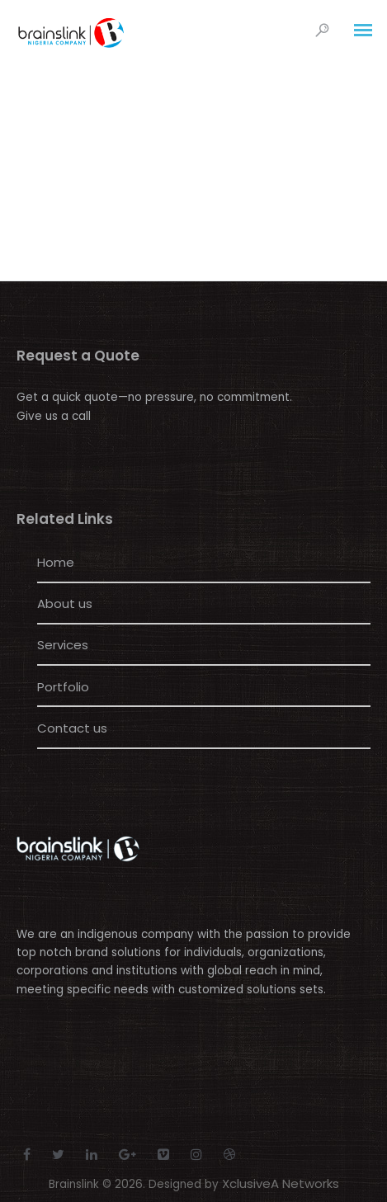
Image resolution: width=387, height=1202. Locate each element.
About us (64, 603)
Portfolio (63, 686)
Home (55, 562)
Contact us (72, 728)
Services (62, 644)
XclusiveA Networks (280, 1183)
